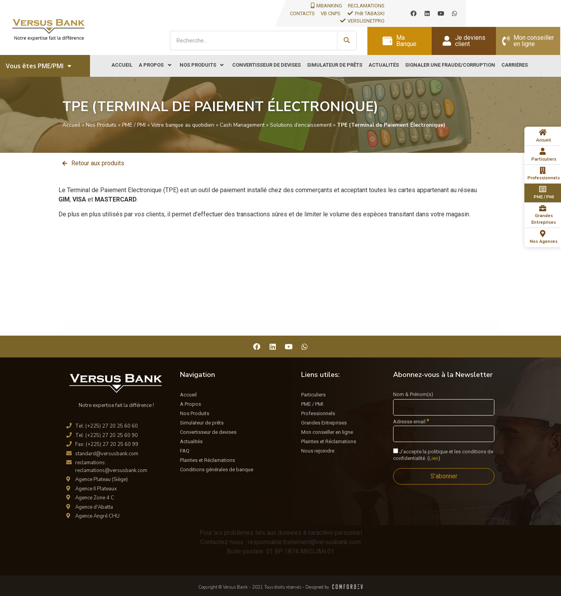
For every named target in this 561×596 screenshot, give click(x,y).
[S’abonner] (443, 476)
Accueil (71, 125)
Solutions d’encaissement (301, 125)
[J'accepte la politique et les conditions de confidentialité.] (395, 450)
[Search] (346, 40)
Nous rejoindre (317, 451)
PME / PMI (134, 125)
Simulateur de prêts (202, 423)
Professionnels (318, 413)
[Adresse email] (443, 434)
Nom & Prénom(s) (413, 394)
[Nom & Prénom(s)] (443, 407)
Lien (433, 458)
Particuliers (313, 395)
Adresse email (411, 421)
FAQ (184, 451)
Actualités (191, 441)
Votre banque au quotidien (182, 125)
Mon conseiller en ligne (327, 432)
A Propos (190, 404)
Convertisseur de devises (208, 432)
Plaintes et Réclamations (207, 460)
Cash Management (242, 125)
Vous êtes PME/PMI (38, 66)
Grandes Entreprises (324, 423)
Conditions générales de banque (216, 469)
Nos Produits (101, 125)
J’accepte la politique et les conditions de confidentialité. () (443, 454)
